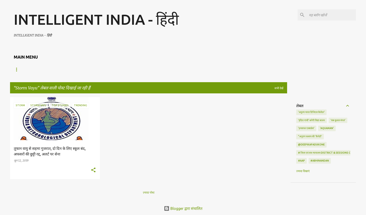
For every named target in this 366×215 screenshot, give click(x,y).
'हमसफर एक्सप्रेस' (306, 128)
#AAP (301, 160)
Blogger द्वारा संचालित (183, 208)
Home (18, 69)
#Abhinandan (319, 160)
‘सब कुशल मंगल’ (338, 120)
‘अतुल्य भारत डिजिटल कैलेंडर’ (311, 112)
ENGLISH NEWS (43, 69)
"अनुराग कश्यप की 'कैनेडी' (310, 136)
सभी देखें (278, 88)
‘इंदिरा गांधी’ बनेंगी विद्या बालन (311, 120)
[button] (93, 170)
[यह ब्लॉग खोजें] (331, 15)
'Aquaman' (327, 128)
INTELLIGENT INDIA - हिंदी (96, 19)
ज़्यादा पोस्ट (149, 192)
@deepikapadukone (311, 144)
